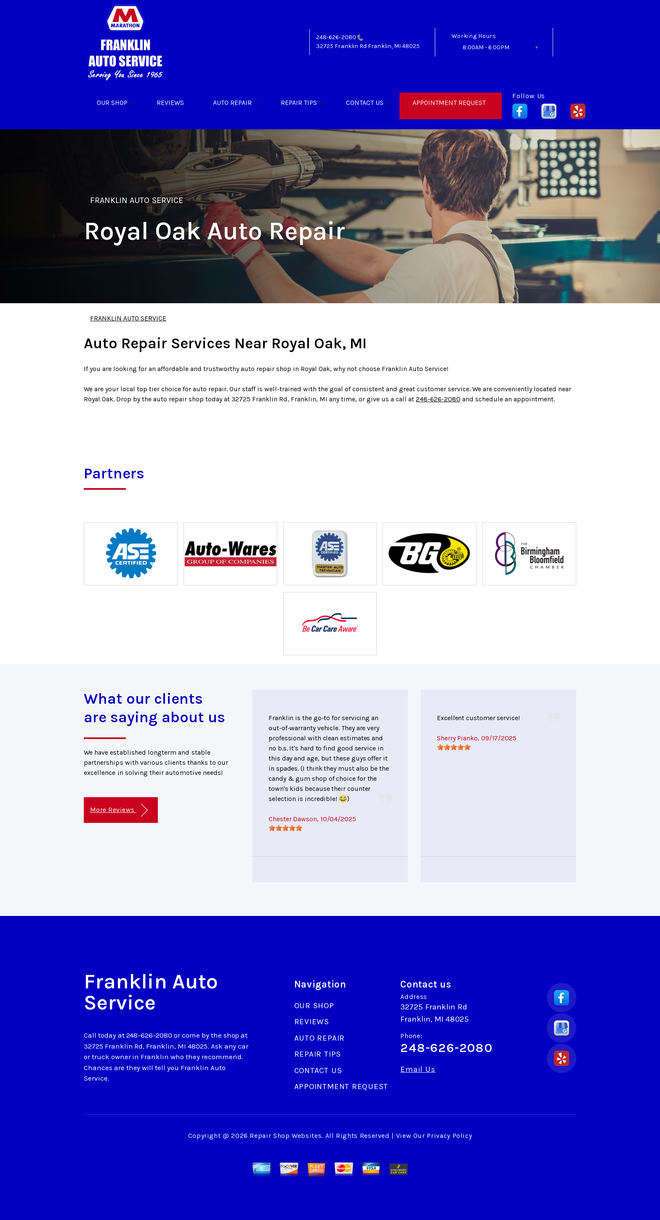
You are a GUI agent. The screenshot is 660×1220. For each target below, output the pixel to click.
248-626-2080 (336, 37)
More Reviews (119, 810)
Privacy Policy (449, 1136)
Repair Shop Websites (286, 1136)
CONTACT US (364, 103)
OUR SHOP (112, 103)
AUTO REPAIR (232, 103)
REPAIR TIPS (299, 103)
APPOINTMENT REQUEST (449, 103)
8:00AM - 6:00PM (486, 47)
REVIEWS (170, 103)
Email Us (417, 1069)
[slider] (285, 828)
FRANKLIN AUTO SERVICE (136, 200)
